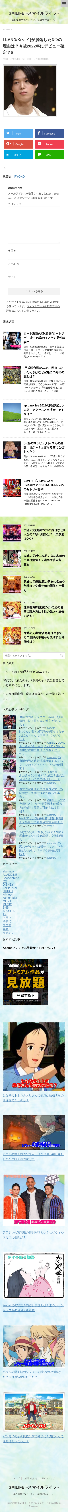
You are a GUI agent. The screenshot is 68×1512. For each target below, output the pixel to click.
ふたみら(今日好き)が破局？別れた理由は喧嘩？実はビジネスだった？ (42, 750)
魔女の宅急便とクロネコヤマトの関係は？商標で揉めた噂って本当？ (41, 793)
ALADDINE (10, 874)
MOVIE (51, 728)
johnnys (8, 894)
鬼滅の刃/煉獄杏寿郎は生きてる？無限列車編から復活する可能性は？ (44, 637)
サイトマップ (48, 1478)
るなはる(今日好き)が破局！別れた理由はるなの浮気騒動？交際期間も (42, 835)
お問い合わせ (30, 1478)
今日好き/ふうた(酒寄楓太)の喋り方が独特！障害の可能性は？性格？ (41, 807)
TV (59, 757)
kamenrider (10, 897)
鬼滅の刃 (52, 772)
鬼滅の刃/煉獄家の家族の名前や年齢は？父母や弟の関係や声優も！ (44, 586)
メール (13, 263)
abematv (52, 757)
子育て (7, 921)
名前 (12, 250)
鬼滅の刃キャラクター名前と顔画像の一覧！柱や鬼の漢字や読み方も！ (41, 720)
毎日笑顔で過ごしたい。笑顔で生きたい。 (34, 1493)
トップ (16, 1478)
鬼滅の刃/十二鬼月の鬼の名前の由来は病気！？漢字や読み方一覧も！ (44, 560)
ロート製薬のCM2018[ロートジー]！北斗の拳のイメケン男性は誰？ (44, 338)
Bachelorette (11, 878)
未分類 (7, 925)
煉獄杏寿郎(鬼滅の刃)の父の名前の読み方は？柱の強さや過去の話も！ (44, 611)
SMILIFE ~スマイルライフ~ (34, 13)
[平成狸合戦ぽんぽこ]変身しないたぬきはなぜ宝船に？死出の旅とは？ (44, 372)
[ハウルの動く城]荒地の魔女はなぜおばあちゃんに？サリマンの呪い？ (41, 735)
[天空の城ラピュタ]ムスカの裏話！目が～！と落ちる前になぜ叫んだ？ (44, 447)
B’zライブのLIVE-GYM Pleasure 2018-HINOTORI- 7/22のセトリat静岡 (44, 485)
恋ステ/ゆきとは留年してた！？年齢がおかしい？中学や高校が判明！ (41, 850)
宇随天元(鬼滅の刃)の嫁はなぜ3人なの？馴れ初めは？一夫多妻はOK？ (44, 534)
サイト (12, 276)
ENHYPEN (10, 887)
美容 (6, 929)
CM (5, 881)
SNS (6, 907)
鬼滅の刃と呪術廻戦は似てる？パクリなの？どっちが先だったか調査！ (41, 764)
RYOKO (19, 176)
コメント (15, 204)
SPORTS (9, 910)
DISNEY (8, 884)
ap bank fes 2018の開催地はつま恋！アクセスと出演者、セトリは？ (44, 410)
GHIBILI (51, 742)
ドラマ (7, 917)
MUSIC (51, 825)
